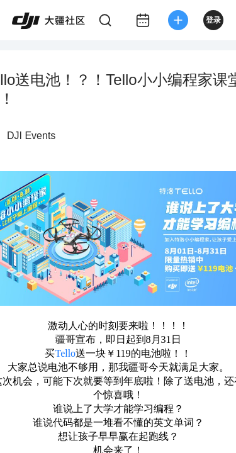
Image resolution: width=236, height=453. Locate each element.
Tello (65, 353)
